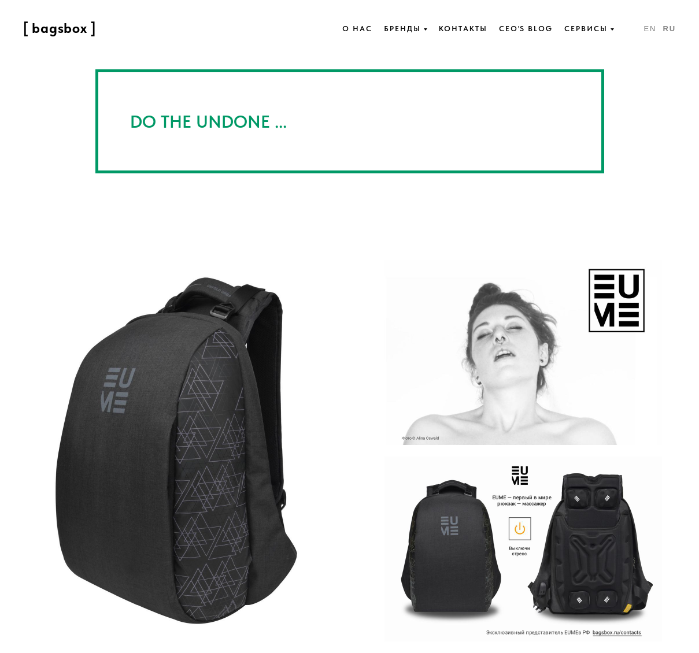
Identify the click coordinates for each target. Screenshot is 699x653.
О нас (357, 28)
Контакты (463, 28)
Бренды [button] (402, 28)
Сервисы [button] (585, 28)
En (649, 28)
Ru (669, 28)
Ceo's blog (526, 28)
